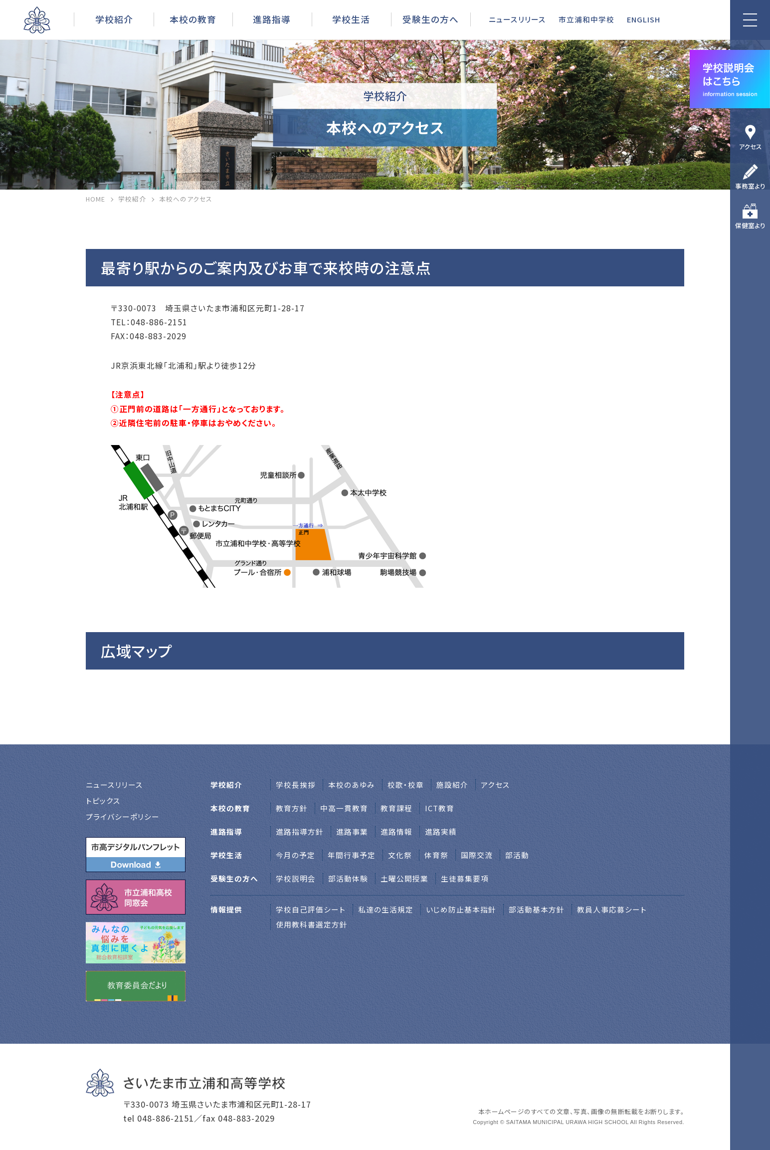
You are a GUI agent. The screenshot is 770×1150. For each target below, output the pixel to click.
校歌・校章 (405, 784)
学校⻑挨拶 (296, 784)
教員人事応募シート (612, 909)
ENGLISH (643, 19)
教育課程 (396, 808)
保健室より (750, 225)
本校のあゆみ (351, 784)
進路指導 (272, 18)
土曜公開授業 (404, 878)
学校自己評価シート (311, 909)
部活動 (517, 855)
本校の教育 (193, 18)
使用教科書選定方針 (312, 924)
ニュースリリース (517, 19)
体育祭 (436, 855)
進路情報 (396, 831)
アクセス (750, 146)
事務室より (750, 186)
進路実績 (441, 831)
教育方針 (292, 808)
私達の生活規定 (385, 909)
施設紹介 (452, 784)
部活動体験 (348, 878)
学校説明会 (296, 878)
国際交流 (477, 855)
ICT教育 (439, 808)
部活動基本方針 (537, 909)
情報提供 (226, 909)
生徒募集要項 (465, 878)
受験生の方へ (430, 18)
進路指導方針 (300, 831)
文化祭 (400, 855)
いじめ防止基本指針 (461, 909)
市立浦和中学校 (586, 19)
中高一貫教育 (344, 808)
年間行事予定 (352, 855)
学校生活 (351, 18)
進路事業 (352, 831)
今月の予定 (295, 855)
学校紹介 (114, 18)
